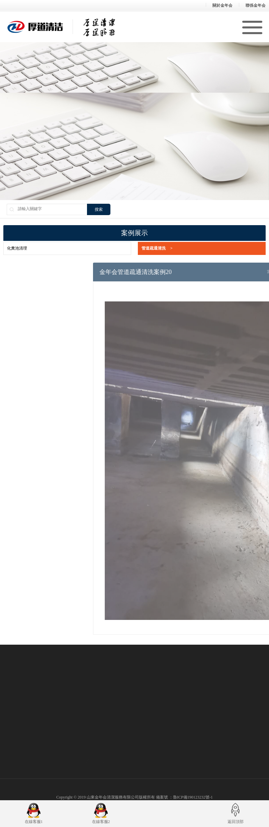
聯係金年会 (256, 5)
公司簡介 (11, 776)
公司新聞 (168, 776)
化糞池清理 (17, 248)
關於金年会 (222, 5)
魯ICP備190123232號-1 (193, 797)
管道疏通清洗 (157, 248)
